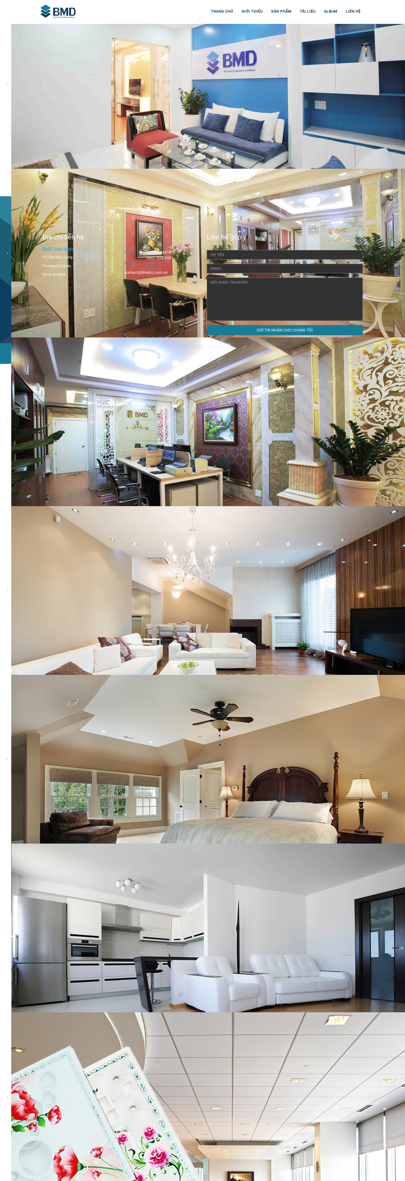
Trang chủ (222, 11)
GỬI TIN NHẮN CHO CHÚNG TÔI (285, 330)
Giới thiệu (252, 11)
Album (330, 11)
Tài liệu (308, 11)
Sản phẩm (281, 11)
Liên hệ (353, 11)
